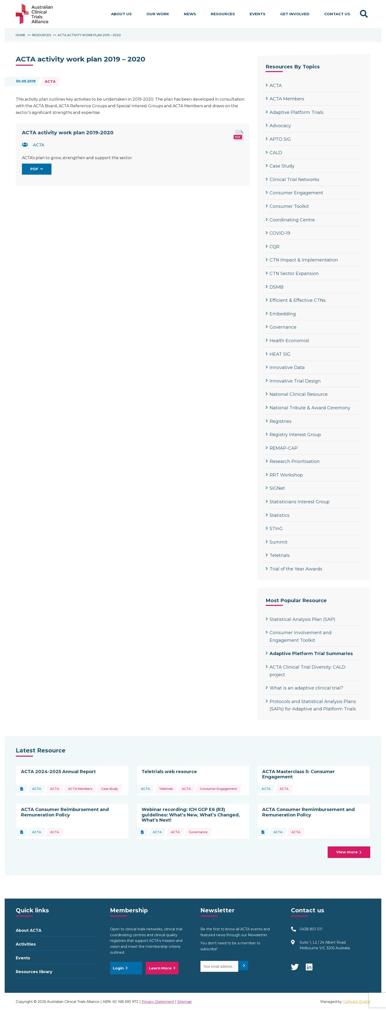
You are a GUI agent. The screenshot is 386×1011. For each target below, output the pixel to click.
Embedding (281, 314)
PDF (37, 169)
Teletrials (278, 555)
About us (121, 14)
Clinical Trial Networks (292, 179)
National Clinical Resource (297, 394)
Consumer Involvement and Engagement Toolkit (299, 636)
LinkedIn (309, 964)
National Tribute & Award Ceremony (308, 408)
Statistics (278, 515)
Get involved (294, 14)
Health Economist (287, 340)
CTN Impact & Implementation (302, 260)
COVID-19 (278, 233)
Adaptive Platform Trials (294, 112)
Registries (278, 421)
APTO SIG (278, 139)
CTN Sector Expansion (292, 273)
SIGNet (275, 488)
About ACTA (28, 930)
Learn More (162, 968)
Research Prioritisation (293, 461)
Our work (157, 14)
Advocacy (278, 125)
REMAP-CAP (282, 448)
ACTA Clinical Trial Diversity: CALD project (305, 670)
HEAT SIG (278, 354)
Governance (281, 327)
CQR (272, 246)
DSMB (274, 287)
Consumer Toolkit (287, 206)
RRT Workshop (284, 475)
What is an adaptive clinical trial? (304, 688)
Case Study (280, 166)
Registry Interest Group (293, 434)
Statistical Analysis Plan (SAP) (300, 619)
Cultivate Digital (356, 1001)
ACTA (50, 81)
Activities (26, 944)
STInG (274, 528)
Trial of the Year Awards (294, 569)
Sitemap (184, 1001)
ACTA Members (285, 99)
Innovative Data (285, 367)
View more (351, 853)
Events (257, 14)
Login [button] (120, 968)
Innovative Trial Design (293, 381)
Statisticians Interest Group (298, 502)
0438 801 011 (311, 929)
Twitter (294, 964)
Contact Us (337, 14)
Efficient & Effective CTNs (296, 300)
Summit (277, 542)
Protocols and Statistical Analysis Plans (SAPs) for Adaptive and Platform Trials (311, 705)
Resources (223, 14)
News (190, 14)
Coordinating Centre (290, 220)
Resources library (34, 971)
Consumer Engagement (294, 193)
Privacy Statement (158, 1001)
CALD (274, 152)
